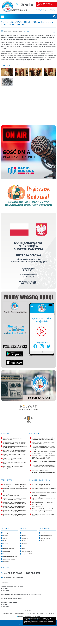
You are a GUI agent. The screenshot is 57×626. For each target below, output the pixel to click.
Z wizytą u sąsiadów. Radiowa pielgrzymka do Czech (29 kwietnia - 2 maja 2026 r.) (43, 452)
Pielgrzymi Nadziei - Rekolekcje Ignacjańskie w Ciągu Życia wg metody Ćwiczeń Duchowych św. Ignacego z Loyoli (43, 457)
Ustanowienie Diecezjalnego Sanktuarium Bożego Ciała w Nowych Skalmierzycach (14, 451)
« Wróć (54, 32)
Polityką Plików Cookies (35, 620)
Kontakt (5, 546)
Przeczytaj (6, 561)
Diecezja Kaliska (7, 613)
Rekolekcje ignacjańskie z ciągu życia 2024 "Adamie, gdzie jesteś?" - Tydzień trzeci (14, 507)
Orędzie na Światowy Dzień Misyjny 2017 (43, 502)
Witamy (5, 535)
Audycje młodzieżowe (28, 554)
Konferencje (25, 543)
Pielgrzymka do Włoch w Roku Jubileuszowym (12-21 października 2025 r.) (43, 471)
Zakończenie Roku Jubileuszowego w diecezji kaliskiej (13, 438)
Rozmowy (25, 548)
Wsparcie (5, 543)
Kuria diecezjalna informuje (10, 554)
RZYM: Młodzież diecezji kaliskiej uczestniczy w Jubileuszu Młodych (15, 446)
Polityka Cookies (45, 533)
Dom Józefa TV (50, 613)
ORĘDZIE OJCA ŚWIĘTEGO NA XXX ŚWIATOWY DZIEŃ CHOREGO (41, 485)
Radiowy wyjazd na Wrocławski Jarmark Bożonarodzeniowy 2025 (43, 442)
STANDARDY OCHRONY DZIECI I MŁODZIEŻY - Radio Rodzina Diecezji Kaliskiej (15, 498)
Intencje (5, 538)
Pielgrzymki (25, 538)
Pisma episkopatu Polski (10, 556)
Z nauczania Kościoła (9, 559)
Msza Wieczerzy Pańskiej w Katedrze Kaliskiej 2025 (13, 467)
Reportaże (25, 546)
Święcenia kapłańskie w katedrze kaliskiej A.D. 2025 (14, 455)
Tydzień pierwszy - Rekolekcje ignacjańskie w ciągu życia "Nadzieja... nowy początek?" (14, 485)
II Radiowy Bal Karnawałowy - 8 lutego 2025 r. (44, 461)
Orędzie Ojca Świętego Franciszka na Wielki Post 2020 (44, 498)
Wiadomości (25, 533)
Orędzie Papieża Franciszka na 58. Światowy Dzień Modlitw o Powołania (44, 489)
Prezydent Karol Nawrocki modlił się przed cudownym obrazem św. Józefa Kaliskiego (14, 442)
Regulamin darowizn (46, 535)
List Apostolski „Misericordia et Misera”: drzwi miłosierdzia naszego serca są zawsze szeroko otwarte (42, 510)
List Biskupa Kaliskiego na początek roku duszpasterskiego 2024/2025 (14, 494)
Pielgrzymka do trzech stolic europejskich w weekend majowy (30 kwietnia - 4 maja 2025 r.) (44, 466)
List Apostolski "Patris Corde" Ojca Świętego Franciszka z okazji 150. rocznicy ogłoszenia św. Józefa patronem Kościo (44, 494)
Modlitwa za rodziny (8, 548)
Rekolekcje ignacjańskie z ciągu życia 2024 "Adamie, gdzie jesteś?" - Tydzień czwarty (14, 502)
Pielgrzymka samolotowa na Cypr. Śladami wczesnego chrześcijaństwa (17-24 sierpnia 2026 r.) (43, 447)
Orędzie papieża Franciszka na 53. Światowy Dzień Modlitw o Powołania (44, 515)
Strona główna (7, 533)
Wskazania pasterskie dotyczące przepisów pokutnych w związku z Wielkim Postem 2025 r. (15, 490)
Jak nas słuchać (45, 538)
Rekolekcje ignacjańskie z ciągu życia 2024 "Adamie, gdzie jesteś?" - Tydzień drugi (14, 511)
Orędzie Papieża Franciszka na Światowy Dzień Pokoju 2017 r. (43, 505)
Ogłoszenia (6, 551)
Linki (4, 540)
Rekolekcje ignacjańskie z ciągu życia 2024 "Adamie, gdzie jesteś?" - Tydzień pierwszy (14, 515)
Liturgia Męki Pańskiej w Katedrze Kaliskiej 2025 (14, 463)
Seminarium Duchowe (32, 613)
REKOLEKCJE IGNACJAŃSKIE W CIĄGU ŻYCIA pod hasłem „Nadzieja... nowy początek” (43, 438)
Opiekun (42, 613)
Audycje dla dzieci (27, 551)
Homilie (24, 535)
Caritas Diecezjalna (19, 613)
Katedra (20, 616)
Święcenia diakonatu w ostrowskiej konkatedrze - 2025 (12, 459)
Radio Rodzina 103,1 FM (48, 4)
